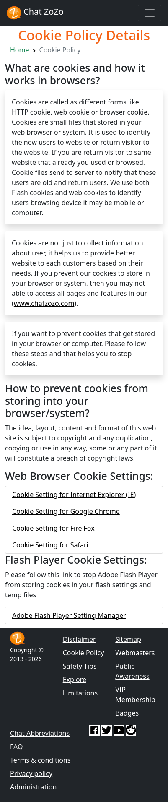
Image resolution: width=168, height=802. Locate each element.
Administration (33, 787)
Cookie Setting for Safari (50, 544)
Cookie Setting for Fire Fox (53, 528)
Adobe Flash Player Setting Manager (69, 615)
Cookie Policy (83, 652)
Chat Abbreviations (40, 733)
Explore (74, 679)
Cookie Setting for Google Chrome (66, 511)
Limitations (80, 693)
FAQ (16, 746)
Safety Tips (80, 666)
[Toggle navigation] (149, 13)
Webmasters (135, 652)
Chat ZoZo (35, 12)
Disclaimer (79, 639)
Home (19, 50)
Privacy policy (31, 773)
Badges (127, 713)
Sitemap (128, 639)
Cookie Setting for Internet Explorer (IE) (74, 494)
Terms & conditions (40, 760)
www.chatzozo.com (44, 303)
